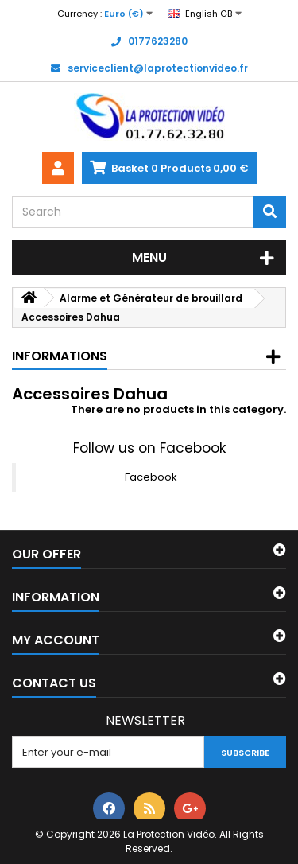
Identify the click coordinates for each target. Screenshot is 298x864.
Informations (59, 356)
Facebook (151, 477)
